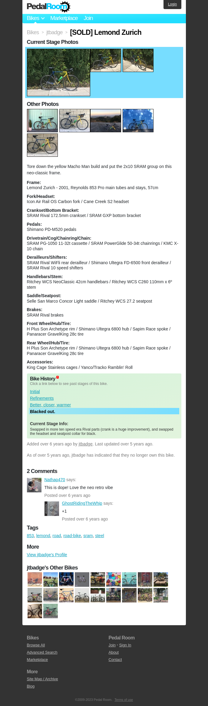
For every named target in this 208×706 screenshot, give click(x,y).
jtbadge (86, 444)
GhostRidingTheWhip (52, 508)
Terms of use (123, 699)
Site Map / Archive (42, 679)
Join (88, 18)
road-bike (72, 535)
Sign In (125, 645)
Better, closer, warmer (50, 404)
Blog (31, 686)
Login (172, 4)
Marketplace (64, 18)
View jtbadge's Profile (47, 554)
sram (88, 535)
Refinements (42, 398)
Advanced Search (42, 652)
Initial (35, 391)
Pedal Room (49, 7)
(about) (57, 377)
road (56, 535)
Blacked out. (42, 411)
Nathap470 (34, 485)
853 (30, 535)
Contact (115, 659)
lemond (43, 535)
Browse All (36, 645)
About (114, 652)
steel (99, 535)
